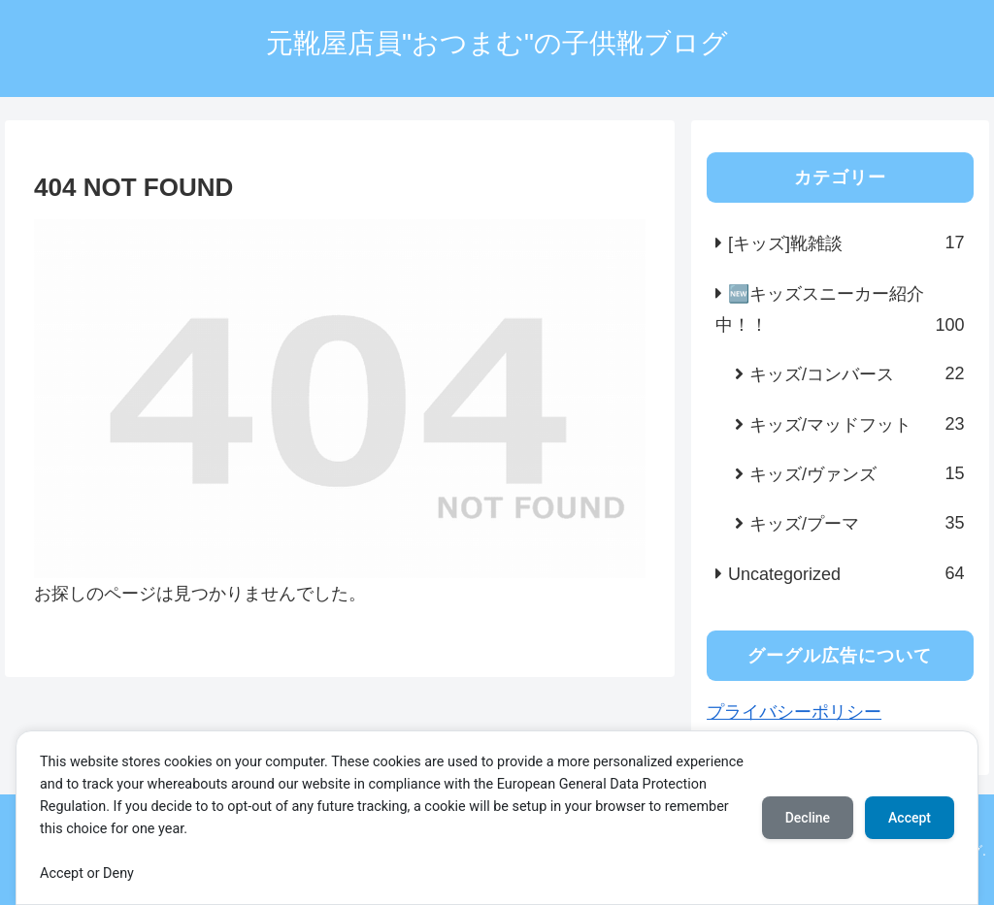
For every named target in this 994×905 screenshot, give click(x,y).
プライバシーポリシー (794, 712)
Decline (807, 817)
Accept (909, 817)
